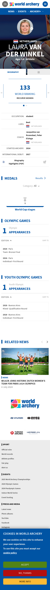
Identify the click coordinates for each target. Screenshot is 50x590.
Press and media (11, 504)
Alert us (5, 467)
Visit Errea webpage (33, 417)
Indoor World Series (10, 493)
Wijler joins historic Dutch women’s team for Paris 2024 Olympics (23, 382)
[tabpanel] (25, 91)
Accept (25, 564)
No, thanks (25, 573)
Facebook (5, 522)
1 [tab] (23, 105)
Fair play (5, 463)
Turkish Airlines (16, 432)
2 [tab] (26, 105)
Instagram (6, 527)
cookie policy (10, 552)
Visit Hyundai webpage (16, 417)
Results (39, 178)
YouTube (5, 518)
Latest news (6, 509)
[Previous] (42, 342)
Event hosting (7, 497)
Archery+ (35, 11)
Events (22, 11)
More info (25, 581)
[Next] (47, 342)
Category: (28, 185)
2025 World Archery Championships (16, 479)
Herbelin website (33, 432)
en (5, 4)
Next (48, 92)
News (11, 11)
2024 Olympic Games (10, 484)
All (35, 185)
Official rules (7, 449)
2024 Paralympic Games (11, 488)
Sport (6, 444)
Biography (13, 72)
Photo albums (7, 513)
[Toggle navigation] (45, 4)
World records (7, 454)
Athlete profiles (8, 458)
